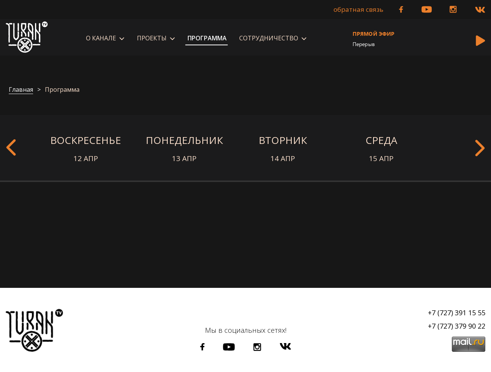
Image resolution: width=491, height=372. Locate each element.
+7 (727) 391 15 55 (456, 312)
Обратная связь (358, 9)
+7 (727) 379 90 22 (456, 325)
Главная (21, 90)
